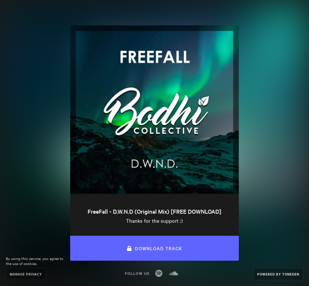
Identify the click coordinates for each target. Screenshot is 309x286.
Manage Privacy (26, 274)
